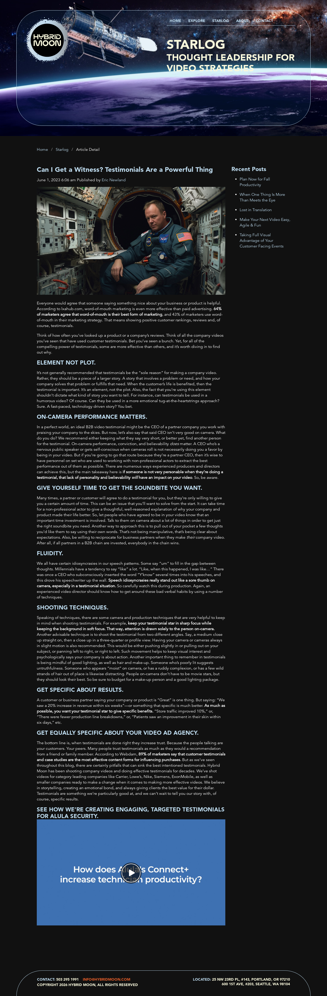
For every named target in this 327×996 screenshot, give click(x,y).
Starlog (220, 20)
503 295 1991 (67, 979)
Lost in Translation (256, 209)
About (242, 20)
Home (175, 20)
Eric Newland (114, 180)
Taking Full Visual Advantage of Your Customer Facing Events (262, 240)
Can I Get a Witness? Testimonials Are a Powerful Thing (125, 169)
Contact (264, 20)
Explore (196, 20)
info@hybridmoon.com (106, 979)
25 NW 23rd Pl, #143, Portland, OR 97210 (251, 979)
